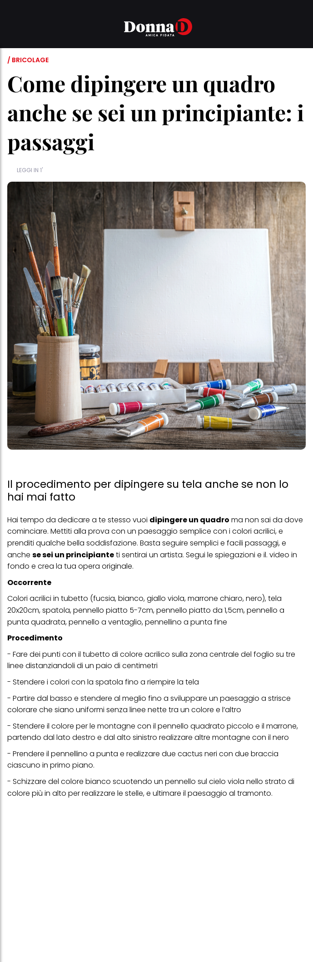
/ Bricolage (28, 59)
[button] (12, 28)
